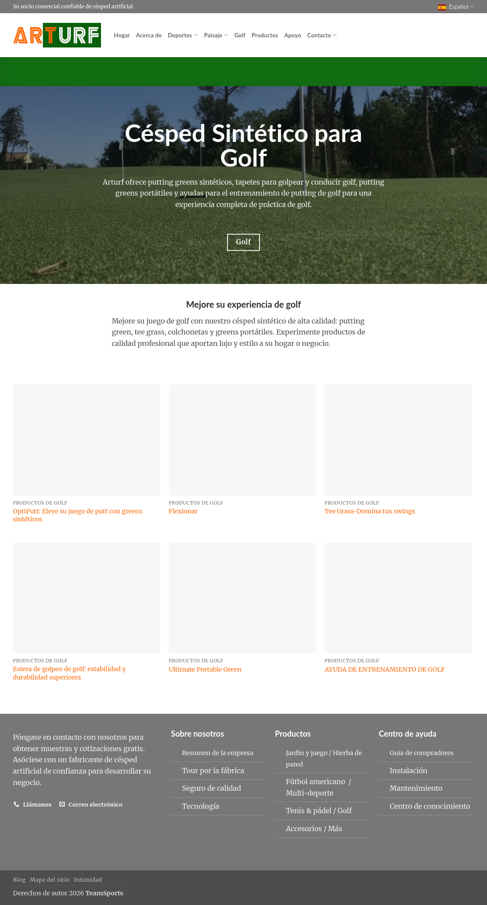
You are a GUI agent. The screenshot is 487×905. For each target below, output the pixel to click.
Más (335, 828)
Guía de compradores (422, 753)
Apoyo (292, 35)
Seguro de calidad (211, 788)
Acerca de (149, 35)
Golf (239, 35)
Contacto (322, 35)
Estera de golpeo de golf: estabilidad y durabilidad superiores (69, 673)
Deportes (183, 35)
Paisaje (216, 35)
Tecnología (200, 806)
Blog (19, 879)
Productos (265, 35)
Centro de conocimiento (430, 806)
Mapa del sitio (49, 879)
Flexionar (183, 511)
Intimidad (88, 879)
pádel (323, 810)
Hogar (122, 35)
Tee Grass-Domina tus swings (370, 511)
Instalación (409, 770)
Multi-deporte (310, 793)
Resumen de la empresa (217, 753)
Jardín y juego (307, 753)
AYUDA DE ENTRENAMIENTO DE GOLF (385, 669)
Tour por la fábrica (213, 770)
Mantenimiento (416, 788)
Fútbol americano (316, 781)
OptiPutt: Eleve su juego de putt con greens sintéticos (77, 515)
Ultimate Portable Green (205, 669)
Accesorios (305, 828)
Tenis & (299, 810)
